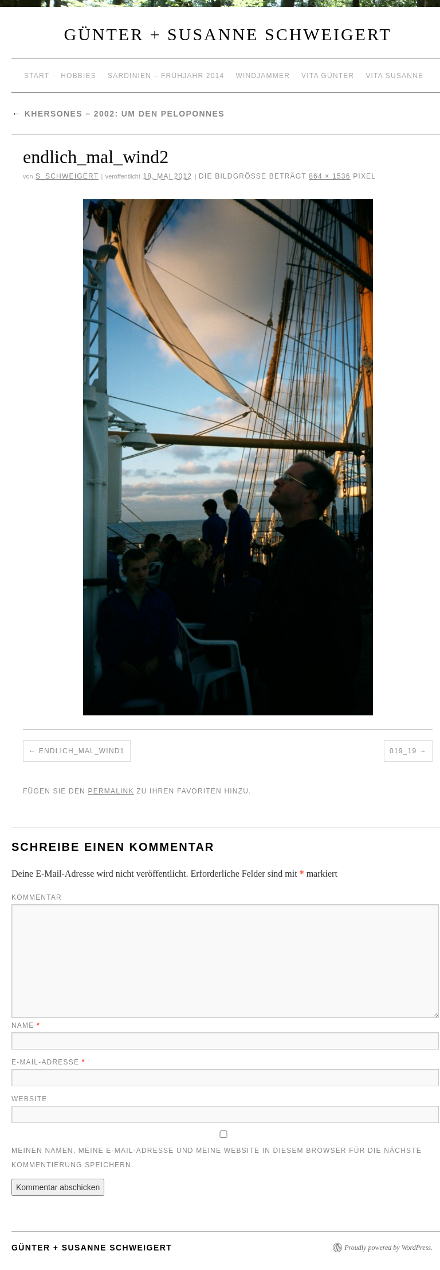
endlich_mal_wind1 (82, 751)
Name (25, 1025)
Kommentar (36, 897)
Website (29, 1099)
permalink (110, 791)
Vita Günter (327, 76)
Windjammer (262, 76)
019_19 (403, 751)
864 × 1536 (329, 176)
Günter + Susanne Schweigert (228, 34)
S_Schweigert (67, 176)
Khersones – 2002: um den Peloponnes (118, 113)
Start (36, 76)
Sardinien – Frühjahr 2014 (166, 76)
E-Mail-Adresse (48, 1062)
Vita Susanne (394, 76)
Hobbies (78, 76)
